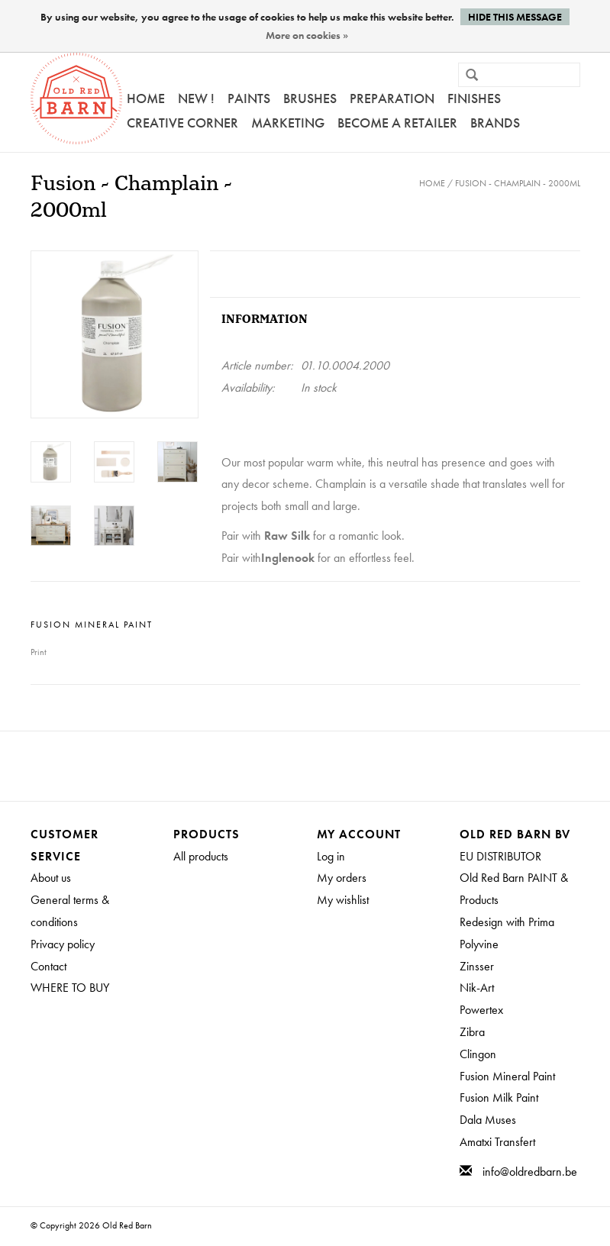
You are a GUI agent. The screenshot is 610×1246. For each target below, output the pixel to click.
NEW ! (196, 98)
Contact (48, 966)
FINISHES (474, 98)
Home (146, 98)
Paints (249, 98)
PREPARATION (392, 98)
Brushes (310, 98)
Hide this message (515, 17)
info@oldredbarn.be (530, 1172)
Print (39, 652)
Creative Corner (182, 122)
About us (51, 878)
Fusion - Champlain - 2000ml (517, 183)
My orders (341, 878)
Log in (331, 856)
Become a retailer (397, 122)
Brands (495, 122)
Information (264, 320)
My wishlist (343, 900)
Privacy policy (63, 944)
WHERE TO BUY (70, 988)
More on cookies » (307, 35)
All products (200, 856)
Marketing (287, 122)
